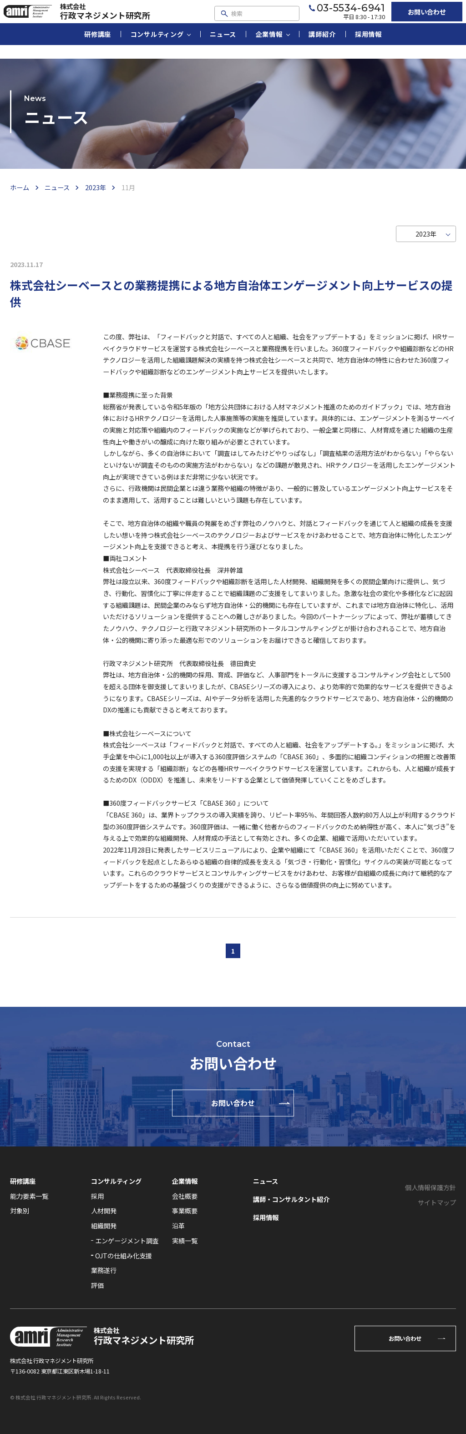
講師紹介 (322, 47)
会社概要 (185, 1196)
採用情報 (368, 47)
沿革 (178, 1225)
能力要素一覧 (29, 1196)
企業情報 (269, 47)
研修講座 (97, 47)
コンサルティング (157, 47)
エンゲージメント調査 (127, 1240)
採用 (97, 1196)
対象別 (19, 1210)
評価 (97, 1285)
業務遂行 (103, 1270)
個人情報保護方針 (430, 1187)
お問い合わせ (414, 18)
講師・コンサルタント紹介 (291, 1199)
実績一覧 (185, 1240)
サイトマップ (437, 1202)
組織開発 (103, 1225)
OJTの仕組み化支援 (123, 1255)
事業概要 (185, 1210)
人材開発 (103, 1210)
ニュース (223, 47)
